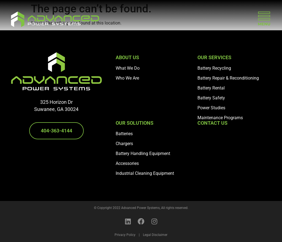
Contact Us (212, 123)
